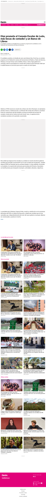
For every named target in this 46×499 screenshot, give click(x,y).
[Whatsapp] (2, 50)
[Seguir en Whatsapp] (35, 484)
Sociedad (16, 24)
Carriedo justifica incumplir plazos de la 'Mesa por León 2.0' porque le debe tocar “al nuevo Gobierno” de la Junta (34, 332)
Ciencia (21, 24)
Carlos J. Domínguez (27, 334)
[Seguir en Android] (33, 476)
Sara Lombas (26, 256)
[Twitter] (10, 50)
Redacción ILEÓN (27, 297)
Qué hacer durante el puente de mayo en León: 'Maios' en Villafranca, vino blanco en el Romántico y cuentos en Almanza (34, 295)
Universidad (26, 24)
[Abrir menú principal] (44, 22)
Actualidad (3, 24)
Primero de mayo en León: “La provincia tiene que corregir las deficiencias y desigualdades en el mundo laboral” (33, 276)
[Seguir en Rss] (36, 484)
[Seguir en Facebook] (36, 483)
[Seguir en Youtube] (41, 483)
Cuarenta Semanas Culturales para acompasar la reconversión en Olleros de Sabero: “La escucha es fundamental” (11, 295)
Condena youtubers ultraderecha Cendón (18, 1)
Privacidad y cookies (23, 492)
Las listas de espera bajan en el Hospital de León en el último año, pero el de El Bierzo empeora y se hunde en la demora (34, 314)
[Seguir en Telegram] (38, 483)
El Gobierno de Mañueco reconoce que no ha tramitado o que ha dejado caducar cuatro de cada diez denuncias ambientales (34, 371)
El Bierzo (31, 24)
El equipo (23, 490)
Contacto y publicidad (23, 496)
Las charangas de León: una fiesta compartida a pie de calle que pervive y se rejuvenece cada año (34, 254)
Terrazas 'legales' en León (40, 1)
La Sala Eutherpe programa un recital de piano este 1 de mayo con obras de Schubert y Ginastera (11, 451)
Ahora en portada (5, 259)
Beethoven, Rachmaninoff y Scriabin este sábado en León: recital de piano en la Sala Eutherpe (34, 432)
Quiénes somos (23, 489)
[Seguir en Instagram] (39, 483)
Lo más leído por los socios (7, 237)
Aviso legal (23, 494)
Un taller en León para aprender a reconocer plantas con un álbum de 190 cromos (33, 413)
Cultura (12, 24)
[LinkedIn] (12, 50)
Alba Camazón (26, 374)
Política (8, 24)
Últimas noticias (4, 377)
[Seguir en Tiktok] (33, 484)
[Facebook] (4, 50)
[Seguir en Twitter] (35, 483)
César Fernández (4, 297)
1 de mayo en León (10, 1)
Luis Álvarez (3, 333)
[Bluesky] (7, 50)
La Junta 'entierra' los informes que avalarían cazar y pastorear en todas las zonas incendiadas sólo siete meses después (11, 371)
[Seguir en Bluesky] (33, 483)
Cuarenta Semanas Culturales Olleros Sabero (31, 1)
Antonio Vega (3, 256)
